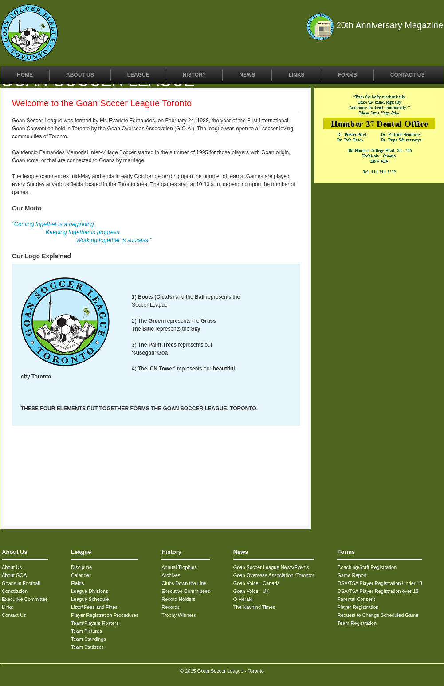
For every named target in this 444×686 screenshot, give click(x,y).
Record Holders (178, 599)
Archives (170, 575)
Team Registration (357, 623)
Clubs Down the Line (184, 583)
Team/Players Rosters (95, 623)
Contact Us (407, 75)
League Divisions (89, 591)
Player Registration (357, 607)
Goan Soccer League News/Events (271, 567)
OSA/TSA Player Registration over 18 (377, 591)
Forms (347, 75)
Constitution (15, 591)
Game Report (351, 575)
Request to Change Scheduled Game (377, 615)
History (194, 75)
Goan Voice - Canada (256, 583)
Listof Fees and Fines (94, 607)
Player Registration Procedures (104, 615)
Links (296, 75)
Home (25, 75)
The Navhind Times (254, 607)
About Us (80, 75)
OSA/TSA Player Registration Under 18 (379, 583)
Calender (81, 575)
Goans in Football (21, 583)
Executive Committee (25, 599)
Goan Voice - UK (251, 591)
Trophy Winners (178, 615)
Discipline (81, 567)
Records (170, 607)
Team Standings (88, 639)
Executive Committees (185, 591)
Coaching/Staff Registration (367, 567)
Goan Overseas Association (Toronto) (273, 575)
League (138, 75)
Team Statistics (87, 647)
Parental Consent (356, 599)
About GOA (14, 575)
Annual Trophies (179, 567)
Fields (77, 583)
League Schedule (90, 599)
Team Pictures (86, 631)
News (247, 75)
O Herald (243, 599)
